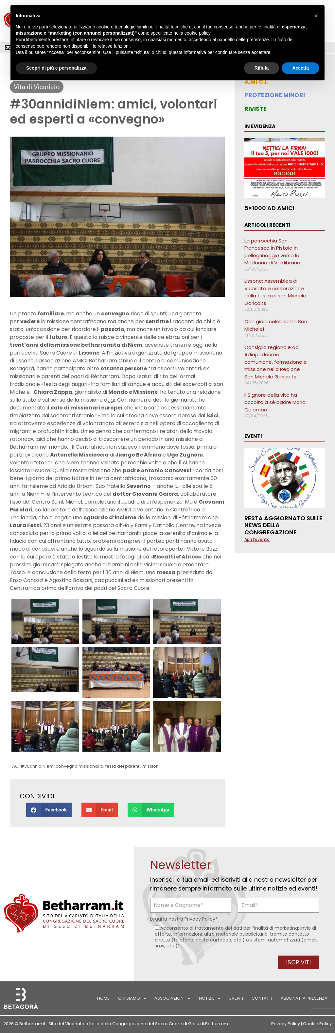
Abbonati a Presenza (304, 998)
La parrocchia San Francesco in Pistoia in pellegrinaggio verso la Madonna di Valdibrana (272, 251)
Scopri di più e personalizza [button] (56, 68)
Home (103, 998)
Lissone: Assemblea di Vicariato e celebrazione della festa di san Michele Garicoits (275, 292)
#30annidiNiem (37, 766)
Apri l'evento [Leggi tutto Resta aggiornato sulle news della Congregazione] (257, 539)
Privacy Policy (200, 919)
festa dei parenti (122, 766)
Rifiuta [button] (262, 68)
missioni (151, 766)
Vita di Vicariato (37, 87)
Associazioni (173, 998)
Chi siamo (132, 998)
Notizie (210, 998)
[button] (49, 810)
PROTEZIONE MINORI (274, 95)
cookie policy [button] (197, 33)
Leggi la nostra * (184, 919)
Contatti (262, 998)
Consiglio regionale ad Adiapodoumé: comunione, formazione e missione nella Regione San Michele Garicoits (275, 362)
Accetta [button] (300, 68)
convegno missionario (79, 766)
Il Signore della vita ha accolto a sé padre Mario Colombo (275, 402)
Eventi (236, 998)
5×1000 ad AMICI (269, 208)
